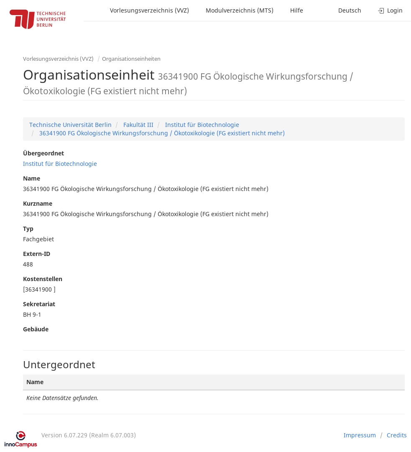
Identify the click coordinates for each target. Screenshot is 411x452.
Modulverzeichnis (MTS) (239, 10)
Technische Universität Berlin (70, 125)
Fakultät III (137, 125)
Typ (28, 228)
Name (31, 178)
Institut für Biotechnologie (201, 125)
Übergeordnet (43, 153)
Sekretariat (39, 304)
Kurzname (37, 203)
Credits (397, 435)
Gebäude (36, 329)
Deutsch (349, 10)
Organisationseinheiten (131, 58)
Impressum (360, 435)
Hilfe (296, 10)
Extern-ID (36, 254)
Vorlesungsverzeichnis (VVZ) (149, 10)
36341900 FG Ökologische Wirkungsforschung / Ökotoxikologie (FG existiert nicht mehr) (161, 133)
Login (390, 10)
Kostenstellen (42, 279)
